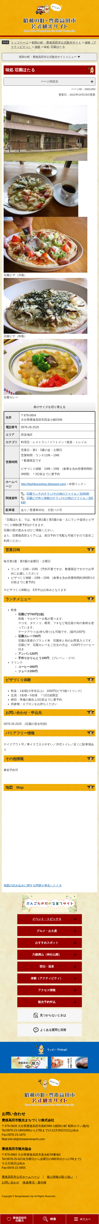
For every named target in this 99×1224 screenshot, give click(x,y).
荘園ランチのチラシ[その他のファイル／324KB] (57, 493)
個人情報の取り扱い (60, 1176)
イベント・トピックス (46, 919)
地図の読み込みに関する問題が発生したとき (33, 885)
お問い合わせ (10, 1182)
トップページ (19, 42)
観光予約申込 (47, 1002)
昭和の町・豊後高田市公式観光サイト (56, 42)
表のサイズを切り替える (49, 406)
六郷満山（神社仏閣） (46, 954)
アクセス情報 (47, 990)
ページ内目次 (49, 81)
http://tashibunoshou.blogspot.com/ (43, 484)
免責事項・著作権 (34, 1182)
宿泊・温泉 (46, 966)
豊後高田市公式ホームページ (21, 1176)
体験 (37, 47)
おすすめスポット (46, 942)
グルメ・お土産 (47, 930)
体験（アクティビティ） (47, 978)
